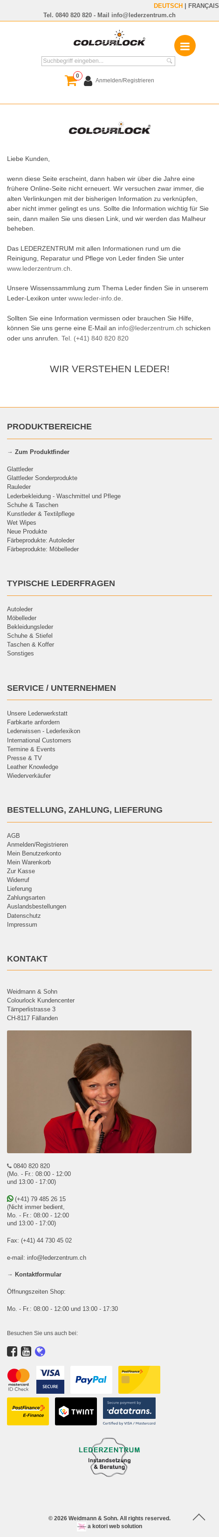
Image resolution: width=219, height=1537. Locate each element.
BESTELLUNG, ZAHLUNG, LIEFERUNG (85, 810)
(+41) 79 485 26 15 (36, 1199)
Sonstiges (20, 653)
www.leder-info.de (94, 298)
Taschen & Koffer (30, 644)
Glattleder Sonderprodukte (42, 477)
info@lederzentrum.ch (143, 15)
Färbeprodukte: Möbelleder (43, 549)
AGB (13, 835)
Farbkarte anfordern (33, 722)
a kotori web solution (109, 1526)
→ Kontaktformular (34, 1274)
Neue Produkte (27, 531)
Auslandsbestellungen (36, 906)
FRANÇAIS (203, 5)
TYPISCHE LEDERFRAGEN (61, 583)
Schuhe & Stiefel (30, 635)
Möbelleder (21, 617)
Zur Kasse (21, 871)
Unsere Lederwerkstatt (37, 713)
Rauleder (19, 486)
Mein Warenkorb (29, 862)
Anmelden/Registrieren (37, 844)
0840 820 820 (73, 15)
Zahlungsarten (26, 897)
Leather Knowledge (32, 766)
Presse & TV (24, 758)
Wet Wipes (21, 522)
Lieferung (19, 888)
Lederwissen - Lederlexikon (43, 731)
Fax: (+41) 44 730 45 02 (39, 1240)
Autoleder (20, 609)
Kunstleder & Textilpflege (41, 513)
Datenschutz (24, 915)
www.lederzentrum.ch (38, 268)
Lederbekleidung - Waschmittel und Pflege (64, 496)
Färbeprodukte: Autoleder (41, 540)
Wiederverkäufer (29, 775)
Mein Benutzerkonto (34, 853)
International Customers (39, 740)
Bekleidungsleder (30, 626)
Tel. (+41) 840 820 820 (95, 338)
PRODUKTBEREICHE (49, 426)
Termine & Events (31, 749)
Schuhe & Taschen (32, 504)
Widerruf (18, 879)
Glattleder (20, 469)
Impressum (22, 924)
